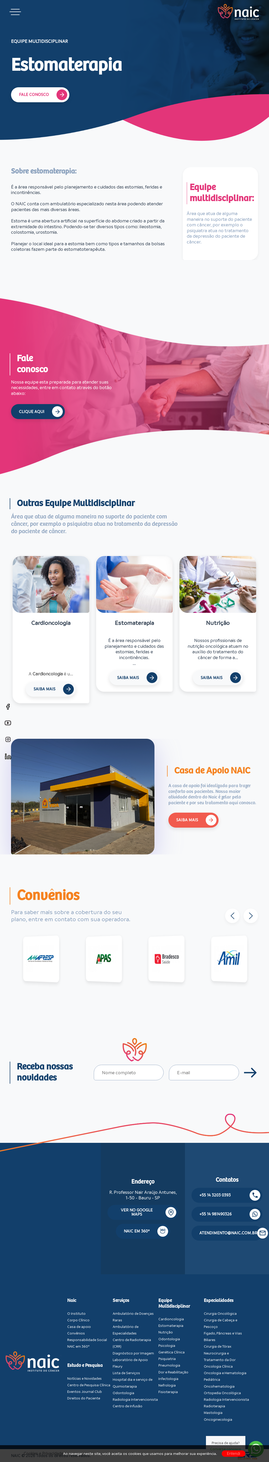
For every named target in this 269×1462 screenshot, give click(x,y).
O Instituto (76, 1313)
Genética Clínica (171, 1352)
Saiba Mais (54, 689)
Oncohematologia (219, 1386)
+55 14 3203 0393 (229, 1195)
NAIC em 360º (146, 1231)
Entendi (233, 1453)
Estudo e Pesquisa (85, 1365)
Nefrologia (167, 1385)
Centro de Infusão (127, 1406)
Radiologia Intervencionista (135, 1399)
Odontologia (123, 1393)
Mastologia (213, 1412)
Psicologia (166, 1345)
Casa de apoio (79, 1327)
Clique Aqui (41, 411)
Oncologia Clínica (218, 1366)
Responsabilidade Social (87, 1340)
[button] (254, 916)
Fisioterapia (168, 1392)
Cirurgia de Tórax (217, 1346)
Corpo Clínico (78, 1320)
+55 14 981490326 (229, 1214)
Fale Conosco (43, 94)
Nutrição (165, 1332)
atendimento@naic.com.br (230, 1233)
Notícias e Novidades (84, 1378)
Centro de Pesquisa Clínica (88, 1385)
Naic (71, 1300)
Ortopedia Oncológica (222, 1393)
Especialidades (219, 1300)
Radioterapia (214, 1406)
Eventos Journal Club (84, 1391)
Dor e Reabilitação (173, 1372)
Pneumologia (169, 1365)
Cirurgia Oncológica (220, 1313)
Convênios (76, 1333)
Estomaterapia (170, 1325)
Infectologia (168, 1379)
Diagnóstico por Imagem (133, 1353)
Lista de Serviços (126, 1373)
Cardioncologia (171, 1319)
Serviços (121, 1300)
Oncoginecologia (218, 1419)
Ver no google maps (148, 1212)
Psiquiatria (167, 1359)
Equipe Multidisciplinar (174, 1303)
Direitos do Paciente (83, 1398)
